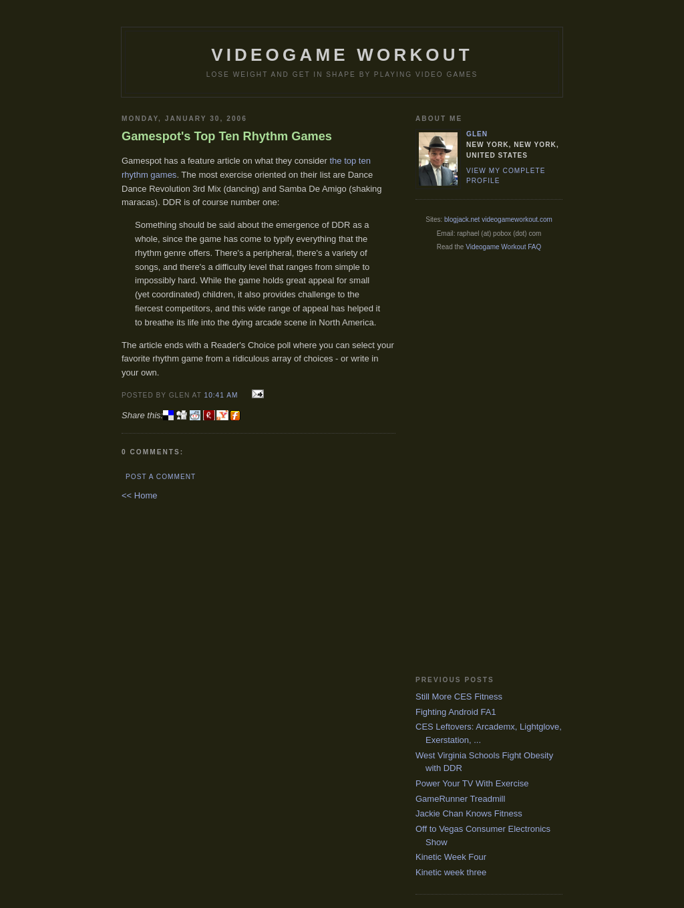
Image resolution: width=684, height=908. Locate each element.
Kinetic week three (450, 872)
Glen (477, 134)
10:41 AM (221, 395)
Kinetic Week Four (450, 857)
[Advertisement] (468, 463)
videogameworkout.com (517, 219)
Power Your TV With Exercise (472, 783)
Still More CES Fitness (458, 697)
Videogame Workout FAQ (503, 247)
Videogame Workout (342, 55)
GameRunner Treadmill (460, 799)
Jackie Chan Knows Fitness (468, 813)
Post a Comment (161, 476)
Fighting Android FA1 (455, 712)
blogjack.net (462, 219)
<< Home (139, 495)
